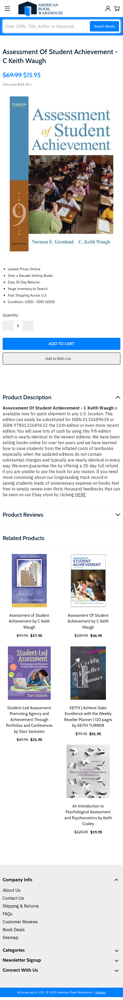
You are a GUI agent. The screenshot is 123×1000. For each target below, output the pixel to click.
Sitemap (10, 937)
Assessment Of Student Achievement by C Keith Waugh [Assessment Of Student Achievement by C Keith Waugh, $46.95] (88, 621)
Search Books (104, 26)
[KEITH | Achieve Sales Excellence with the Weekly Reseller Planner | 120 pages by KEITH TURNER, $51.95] (88, 673)
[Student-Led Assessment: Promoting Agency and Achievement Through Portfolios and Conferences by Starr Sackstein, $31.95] (29, 673)
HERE (80, 494)
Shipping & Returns (21, 906)
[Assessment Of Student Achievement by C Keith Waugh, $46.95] (88, 580)
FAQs (7, 913)
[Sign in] (108, 8)
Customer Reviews (20, 921)
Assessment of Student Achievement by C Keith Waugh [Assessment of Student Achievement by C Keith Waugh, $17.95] (29, 621)
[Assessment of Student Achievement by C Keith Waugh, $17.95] (29, 580)
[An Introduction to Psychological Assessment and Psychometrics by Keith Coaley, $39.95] (88, 771)
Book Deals (14, 929)
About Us (11, 890)
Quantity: (11, 315)
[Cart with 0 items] (117, 8)
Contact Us (13, 898)
